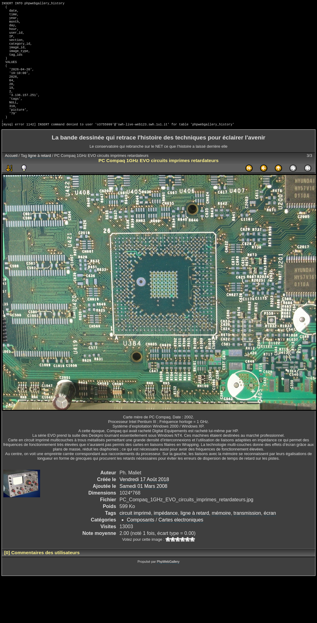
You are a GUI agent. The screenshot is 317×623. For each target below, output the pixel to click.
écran (270, 533)
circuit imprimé (135, 533)
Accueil (11, 176)
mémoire (221, 533)
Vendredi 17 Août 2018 (144, 500)
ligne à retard (39, 176)
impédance (165, 533)
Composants (140, 540)
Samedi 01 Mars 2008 (143, 507)
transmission (247, 533)
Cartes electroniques (180, 540)
